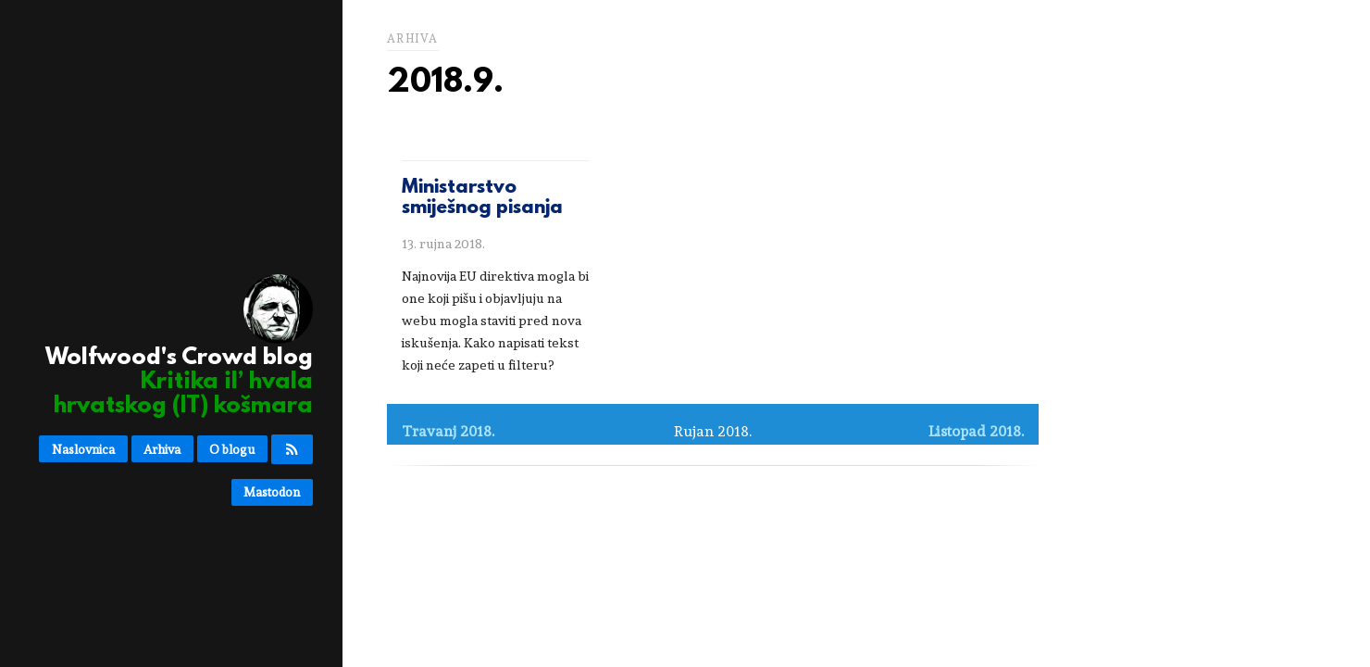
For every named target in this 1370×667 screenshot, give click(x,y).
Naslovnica (83, 449)
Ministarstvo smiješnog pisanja (482, 198)
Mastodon (271, 492)
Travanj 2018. (448, 431)
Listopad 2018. (976, 431)
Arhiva (162, 449)
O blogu (232, 449)
